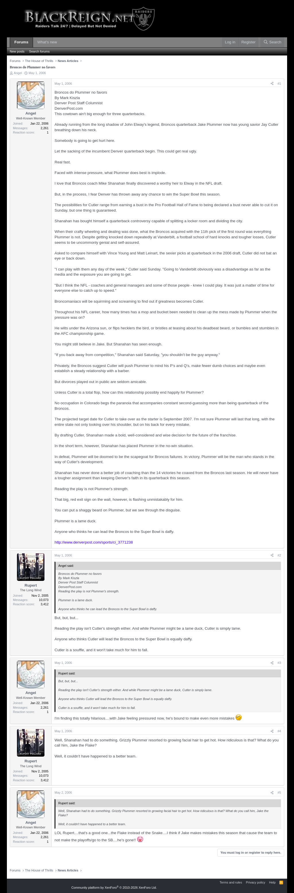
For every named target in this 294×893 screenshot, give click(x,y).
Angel (18, 73)
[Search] (272, 42)
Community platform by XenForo (114, 887)
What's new (47, 42)
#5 (279, 792)
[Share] (272, 84)
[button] (61, 42)
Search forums (39, 51)
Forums (21, 42)
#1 (279, 83)
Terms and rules (231, 882)
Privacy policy (255, 882)
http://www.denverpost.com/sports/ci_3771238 (94, 542)
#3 (279, 662)
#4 (279, 731)
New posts (17, 51)
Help (272, 882)
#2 (279, 555)
